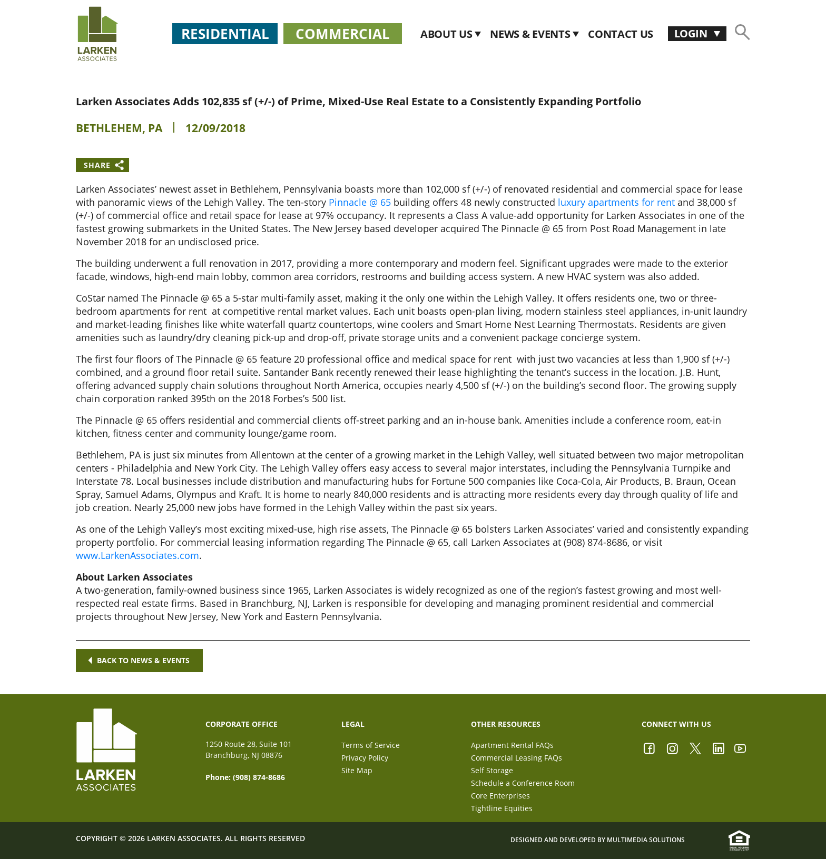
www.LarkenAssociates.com (137, 555)
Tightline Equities (502, 808)
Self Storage (492, 770)
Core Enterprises (500, 796)
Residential (225, 33)
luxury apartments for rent (616, 202)
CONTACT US (620, 33)
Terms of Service (370, 745)
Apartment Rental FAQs (512, 745)
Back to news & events (139, 660)
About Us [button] (447, 33)
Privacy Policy (364, 758)
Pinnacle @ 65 (360, 202)
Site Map (356, 770)
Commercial (343, 33)
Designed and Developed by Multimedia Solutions (597, 840)
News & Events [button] (531, 33)
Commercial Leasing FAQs (516, 758)
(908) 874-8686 (259, 777)
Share (97, 165)
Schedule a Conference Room (523, 783)
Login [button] (692, 33)
